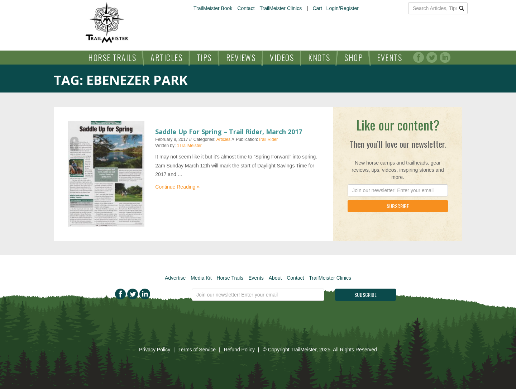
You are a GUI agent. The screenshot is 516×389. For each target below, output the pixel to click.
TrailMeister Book (213, 8)
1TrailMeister (189, 145)
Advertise (175, 278)
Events (389, 57)
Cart (317, 8)
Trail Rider (268, 139)
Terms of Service (197, 349)
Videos (282, 57)
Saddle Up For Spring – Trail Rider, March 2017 (228, 131)
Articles (166, 57)
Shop (353, 57)
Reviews (241, 57)
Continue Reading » (177, 187)
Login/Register (342, 8)
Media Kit (201, 278)
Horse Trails (112, 57)
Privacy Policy (154, 349)
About (275, 278)
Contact (245, 8)
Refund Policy (239, 349)
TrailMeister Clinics (280, 8)
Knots (319, 57)
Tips (204, 57)
